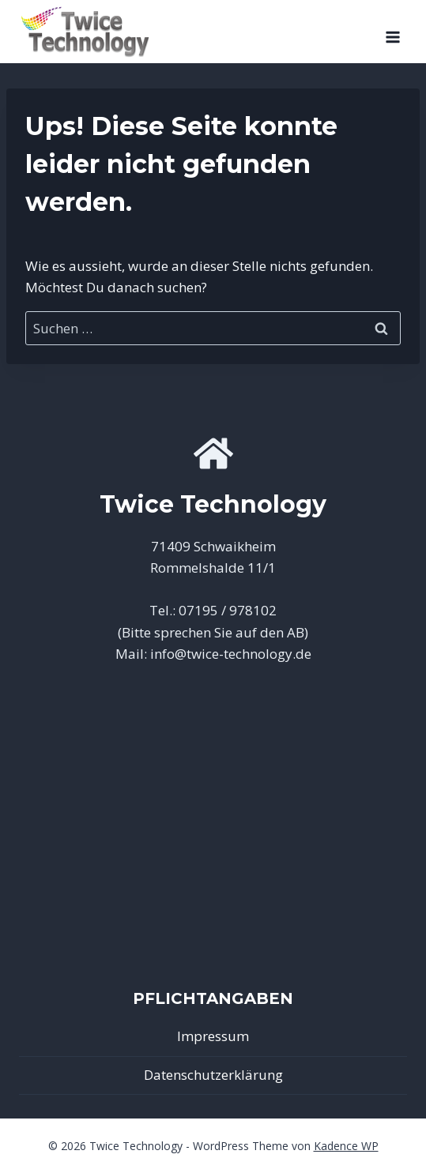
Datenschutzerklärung (213, 1075)
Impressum (213, 1036)
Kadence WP (346, 1145)
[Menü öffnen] (392, 31)
